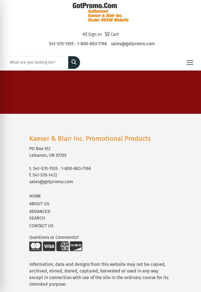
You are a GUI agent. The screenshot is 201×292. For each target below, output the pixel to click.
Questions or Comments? (54, 237)
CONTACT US (41, 225)
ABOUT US (39, 203)
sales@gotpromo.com (133, 43)
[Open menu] (189, 62)
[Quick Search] (35, 62)
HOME (35, 196)
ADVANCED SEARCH (39, 215)
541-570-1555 (61, 43)
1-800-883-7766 (92, 43)
